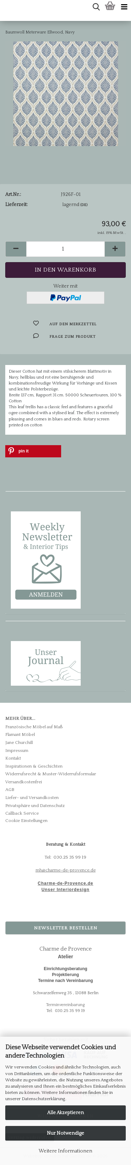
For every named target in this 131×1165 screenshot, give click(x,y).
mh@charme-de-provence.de (66, 870)
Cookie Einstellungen (26, 820)
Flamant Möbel (20, 734)
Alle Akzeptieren (65, 1112)
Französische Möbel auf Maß (34, 726)
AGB (9, 789)
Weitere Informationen (65, 1151)
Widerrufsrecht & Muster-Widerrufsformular (50, 773)
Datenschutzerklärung (43, 1098)
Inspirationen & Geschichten (34, 766)
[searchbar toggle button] (96, 7)
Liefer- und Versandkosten (32, 797)
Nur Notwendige (65, 1133)
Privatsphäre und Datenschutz (35, 805)
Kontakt (13, 758)
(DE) (83, 205)
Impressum (16, 750)
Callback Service (22, 813)
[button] (15, 249)
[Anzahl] (65, 249)
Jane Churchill (19, 742)
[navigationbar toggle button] (124, 7)
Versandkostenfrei (23, 781)
